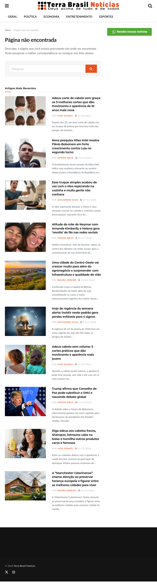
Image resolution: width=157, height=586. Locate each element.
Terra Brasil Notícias (24, 565)
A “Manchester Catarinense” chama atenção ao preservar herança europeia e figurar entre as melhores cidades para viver (75, 479)
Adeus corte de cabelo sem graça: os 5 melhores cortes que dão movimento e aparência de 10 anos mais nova (76, 104)
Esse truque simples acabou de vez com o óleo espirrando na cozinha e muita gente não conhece (74, 188)
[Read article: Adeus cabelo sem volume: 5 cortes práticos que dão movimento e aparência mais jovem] (25, 359)
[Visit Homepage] (78, 6)
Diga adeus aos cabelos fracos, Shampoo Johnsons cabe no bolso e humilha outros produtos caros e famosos (75, 437)
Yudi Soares (65, 115)
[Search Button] (150, 5)
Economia (51, 16)
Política (30, 16)
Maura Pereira (66, 280)
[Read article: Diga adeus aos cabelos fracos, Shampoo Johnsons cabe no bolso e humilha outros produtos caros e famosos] (25, 443)
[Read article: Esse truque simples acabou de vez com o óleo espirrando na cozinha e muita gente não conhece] (25, 195)
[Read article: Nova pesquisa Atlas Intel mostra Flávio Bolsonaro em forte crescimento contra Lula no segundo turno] (25, 153)
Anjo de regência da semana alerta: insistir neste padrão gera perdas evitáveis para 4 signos (75, 312)
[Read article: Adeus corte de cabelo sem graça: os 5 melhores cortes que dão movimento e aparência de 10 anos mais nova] (25, 111)
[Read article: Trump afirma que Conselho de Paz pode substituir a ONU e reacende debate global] (25, 401)
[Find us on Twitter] (6, 572)
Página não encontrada (26, 30)
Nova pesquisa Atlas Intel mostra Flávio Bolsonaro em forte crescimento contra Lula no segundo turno (75, 146)
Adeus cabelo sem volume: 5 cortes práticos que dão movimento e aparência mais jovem (73, 353)
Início (8, 30)
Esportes (106, 16)
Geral (12, 16)
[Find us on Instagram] (13, 572)
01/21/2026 (83, 115)
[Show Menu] (7, 5)
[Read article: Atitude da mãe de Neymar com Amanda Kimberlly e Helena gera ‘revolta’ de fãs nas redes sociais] (25, 237)
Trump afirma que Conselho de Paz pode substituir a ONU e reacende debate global (74, 393)
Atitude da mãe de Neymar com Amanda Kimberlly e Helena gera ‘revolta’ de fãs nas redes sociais (76, 228)
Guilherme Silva (67, 200)
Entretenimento (79, 16)
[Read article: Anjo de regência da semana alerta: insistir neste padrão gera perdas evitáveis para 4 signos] (25, 321)
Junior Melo (65, 157)
